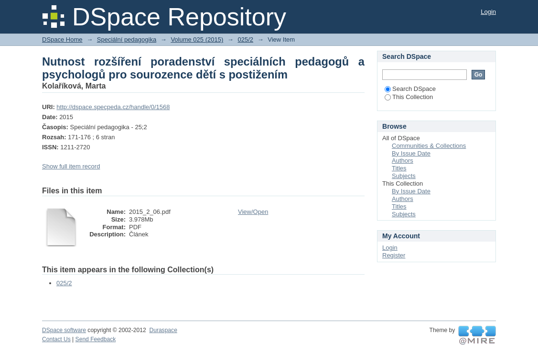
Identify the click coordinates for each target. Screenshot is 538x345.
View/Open (253, 211)
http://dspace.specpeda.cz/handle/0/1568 (113, 107)
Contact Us (56, 339)
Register (393, 255)
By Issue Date (411, 153)
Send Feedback (95, 339)
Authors (402, 160)
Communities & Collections (429, 145)
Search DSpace (410, 88)
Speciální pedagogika (126, 39)
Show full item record (71, 166)
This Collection (409, 96)
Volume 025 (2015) (197, 39)
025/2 (245, 39)
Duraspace (163, 330)
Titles (399, 168)
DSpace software (64, 330)
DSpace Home (62, 39)
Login (488, 11)
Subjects (404, 175)
